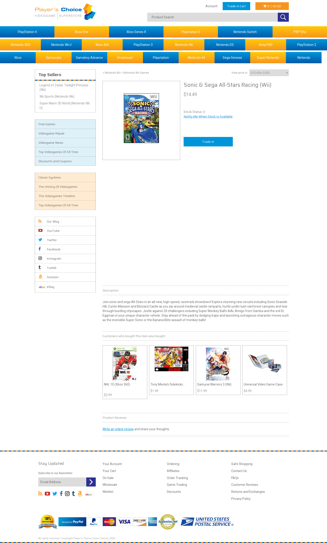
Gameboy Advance (89, 57)
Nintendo (303, 57)
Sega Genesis (232, 57)
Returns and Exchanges (248, 492)
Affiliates (173, 471)
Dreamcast (125, 57)
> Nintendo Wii (112, 72)
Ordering (173, 464)
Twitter (47, 239)
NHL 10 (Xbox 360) (117, 384)
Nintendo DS (225, 45)
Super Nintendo (268, 57)
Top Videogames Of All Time (58, 151)
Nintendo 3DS (20, 45)
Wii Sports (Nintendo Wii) (57, 96)
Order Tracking (177, 478)
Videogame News (50, 142)
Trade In (208, 141)
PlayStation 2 (306, 45)
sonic (113, 302)
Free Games (46, 124)
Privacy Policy (241, 499)
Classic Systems (49, 177)
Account (211, 6)
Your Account (112, 464)
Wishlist (108, 492)
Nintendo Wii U (61, 45)
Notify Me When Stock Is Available (208, 116)
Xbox (17, 57)
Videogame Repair (51, 133)
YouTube (49, 230)
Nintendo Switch (245, 32)
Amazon (48, 277)
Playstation (161, 57)
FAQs (235, 478)
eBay (46, 287)
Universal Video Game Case (263, 384)
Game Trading (177, 485)
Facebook (49, 249)
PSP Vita (300, 32)
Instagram (49, 258)
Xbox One (82, 32)
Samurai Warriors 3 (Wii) (214, 384)
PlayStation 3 (143, 45)
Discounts (174, 492)
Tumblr (47, 267)
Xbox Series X (136, 32)
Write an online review (118, 429)
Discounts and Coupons (55, 161)
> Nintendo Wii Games (135, 72)
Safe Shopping (241, 464)
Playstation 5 (191, 32)
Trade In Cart (236, 6)
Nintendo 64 (196, 57)
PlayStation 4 (27, 32)
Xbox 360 (102, 45)
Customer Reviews (244, 485)
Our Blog (48, 221)
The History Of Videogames (57, 186)
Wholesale (110, 485)
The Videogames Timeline (56, 195)
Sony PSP (266, 45)
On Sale (108, 478)
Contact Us (239, 471)
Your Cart (109, 471)
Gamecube (53, 57)
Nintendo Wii (184, 45)
